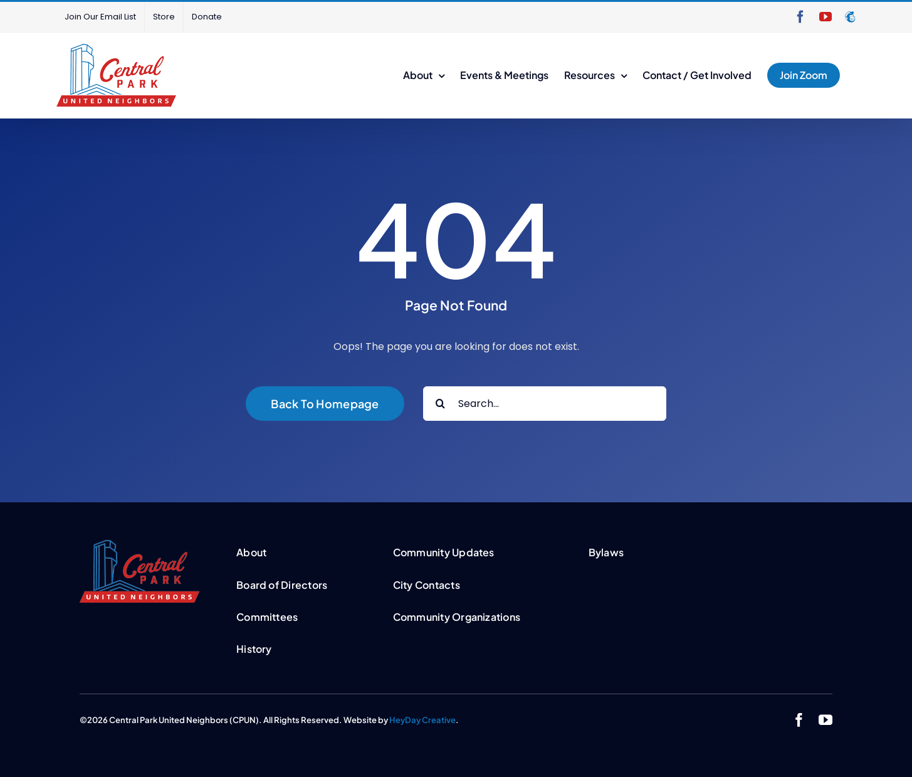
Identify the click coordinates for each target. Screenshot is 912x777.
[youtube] (825, 720)
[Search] (440, 403)
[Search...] (544, 403)
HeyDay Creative (422, 720)
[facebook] (799, 720)
